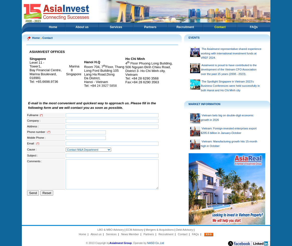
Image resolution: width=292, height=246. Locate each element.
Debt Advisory (184, 229)
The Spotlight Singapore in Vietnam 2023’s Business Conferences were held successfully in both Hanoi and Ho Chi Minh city (230, 86)
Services (116, 27)
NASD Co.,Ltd (155, 242)
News (124, 234)
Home (53, 27)
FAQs (254, 27)
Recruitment (185, 27)
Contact (182, 234)
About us (82, 27)
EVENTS (194, 37)
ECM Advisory (134, 229)
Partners (150, 27)
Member (134, 234)
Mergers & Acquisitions (160, 229)
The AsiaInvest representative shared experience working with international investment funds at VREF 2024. (231, 53)
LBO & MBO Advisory (111, 229)
